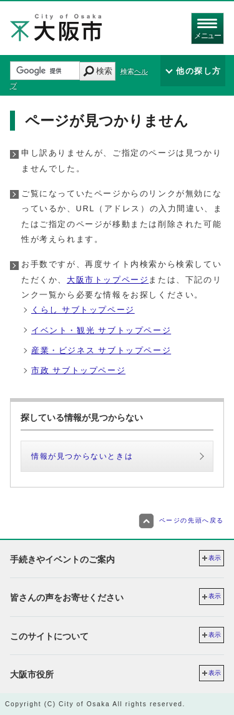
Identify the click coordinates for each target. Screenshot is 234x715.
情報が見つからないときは (82, 456)
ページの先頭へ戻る (181, 520)
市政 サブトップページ (78, 370)
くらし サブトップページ (83, 309)
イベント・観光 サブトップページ (101, 330)
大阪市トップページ (108, 279)
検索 (104, 71)
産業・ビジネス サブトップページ (101, 350)
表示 (214, 557)
